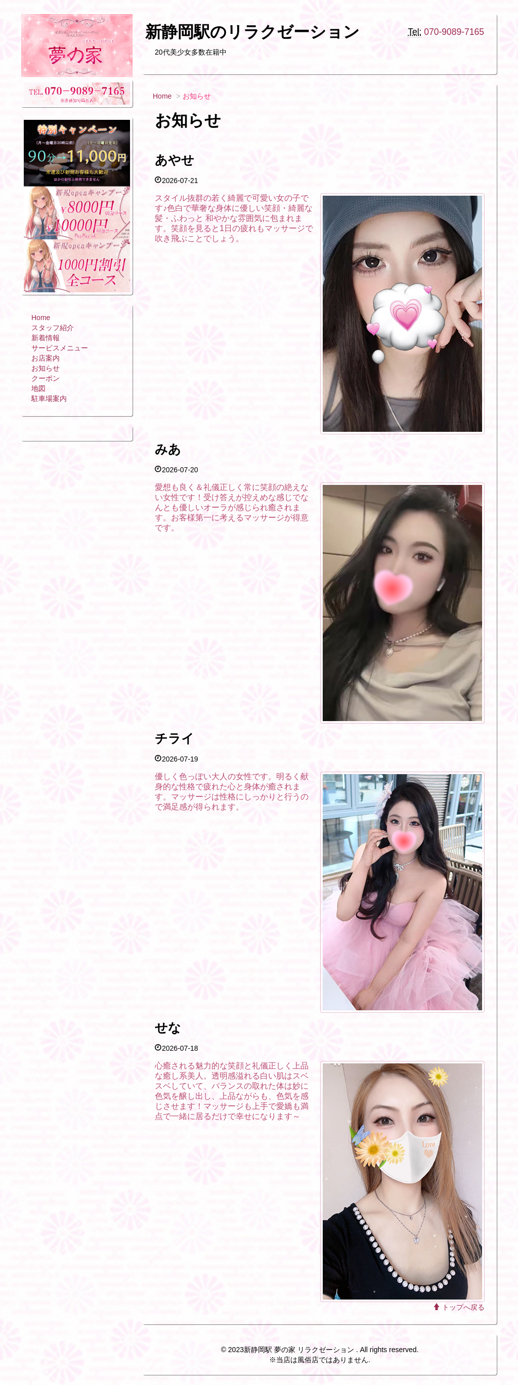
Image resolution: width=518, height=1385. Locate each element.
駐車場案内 (49, 398)
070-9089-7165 (454, 32)
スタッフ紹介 (52, 328)
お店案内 (45, 358)
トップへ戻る (459, 1307)
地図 (38, 388)
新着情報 (45, 338)
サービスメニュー (59, 348)
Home (40, 318)
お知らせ (45, 368)
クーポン (45, 378)
